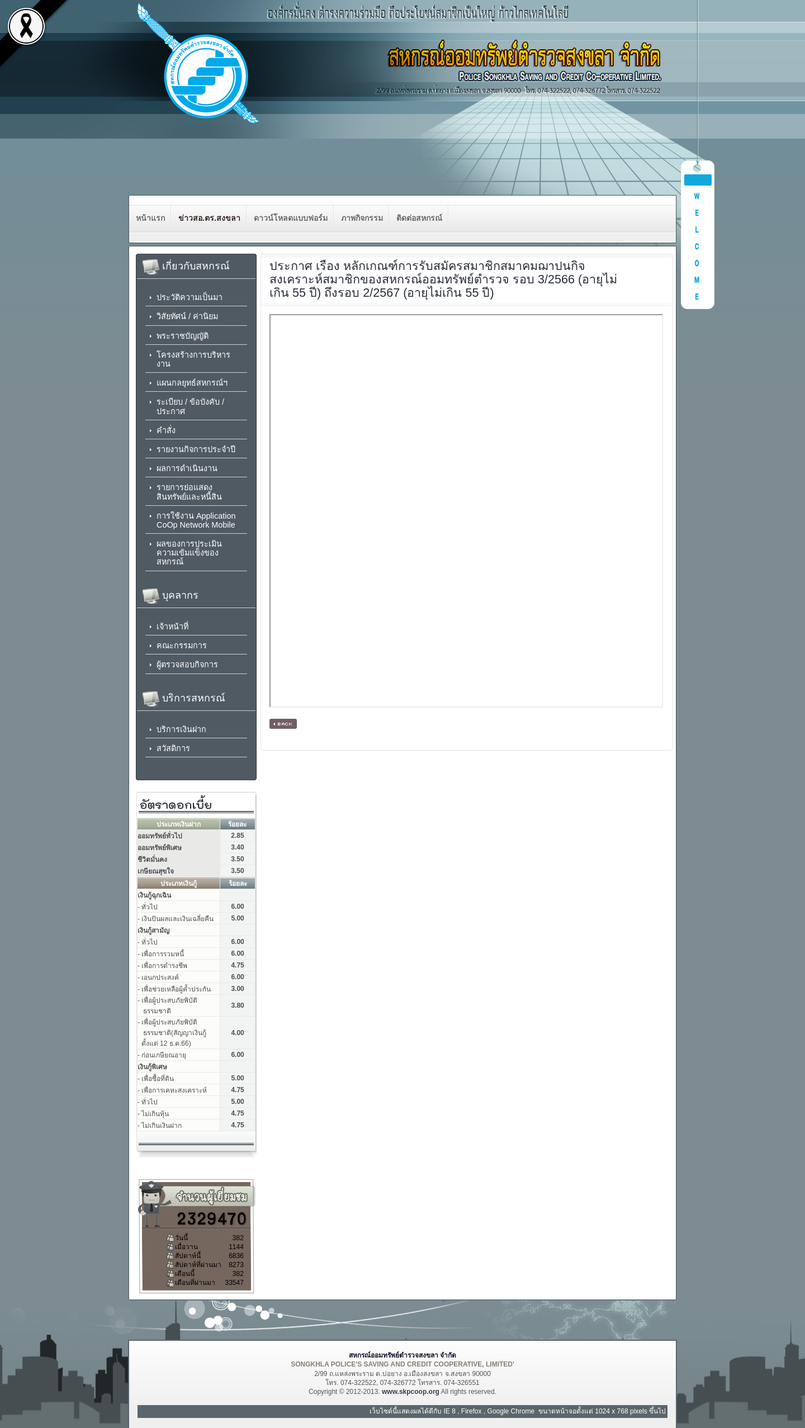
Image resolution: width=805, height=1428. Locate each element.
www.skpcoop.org (410, 1392)
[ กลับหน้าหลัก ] (283, 724)
